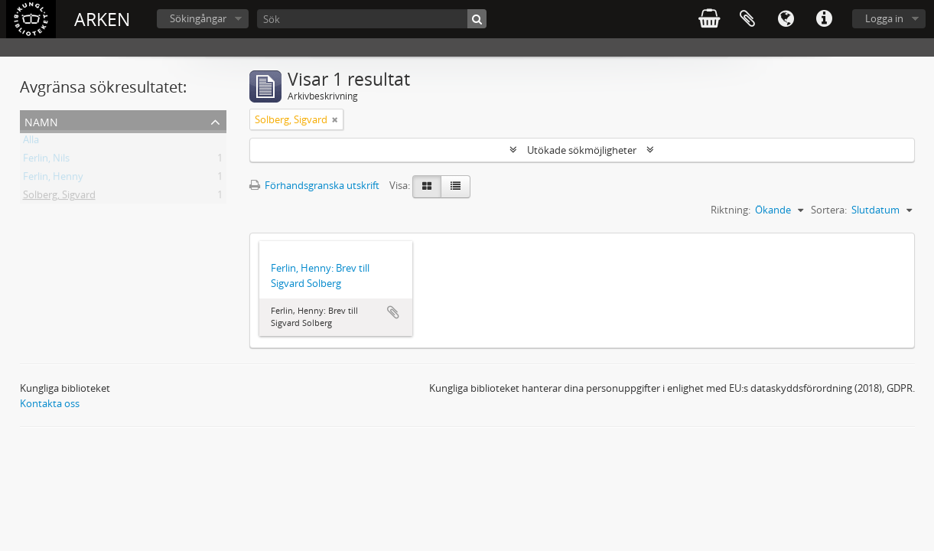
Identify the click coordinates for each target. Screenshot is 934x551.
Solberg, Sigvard (59, 197)
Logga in (884, 18)
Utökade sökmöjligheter (582, 150)
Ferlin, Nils (46, 161)
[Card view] (426, 186)
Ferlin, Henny (53, 179)
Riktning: (730, 210)
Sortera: (829, 210)
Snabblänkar (824, 19)
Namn (41, 120)
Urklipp (747, 19)
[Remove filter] (335, 119)
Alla (31, 142)
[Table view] (455, 186)
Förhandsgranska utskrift (314, 185)
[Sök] (372, 18)
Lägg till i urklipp (393, 312)
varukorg (709, 19)
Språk (785, 19)
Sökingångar (198, 18)
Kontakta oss (50, 403)
